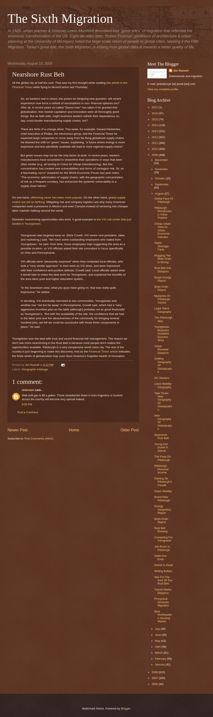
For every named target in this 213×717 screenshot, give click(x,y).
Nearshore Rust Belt (161, 436)
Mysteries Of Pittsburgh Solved (162, 299)
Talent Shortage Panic (161, 246)
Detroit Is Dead (163, 565)
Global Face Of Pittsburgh (163, 200)
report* (42, 172)
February (161, 658)
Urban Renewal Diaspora (161, 349)
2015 (155, 119)
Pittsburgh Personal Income (161, 469)
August (159, 193)
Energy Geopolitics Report (162, 509)
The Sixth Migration (60, 18)
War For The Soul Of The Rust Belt (163, 580)
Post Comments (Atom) (39, 438)
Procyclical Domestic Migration (161, 602)
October (160, 178)
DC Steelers (161, 378)
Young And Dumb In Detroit (161, 447)
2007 (155, 678)
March (159, 652)
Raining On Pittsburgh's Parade (163, 482)
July (158, 628)
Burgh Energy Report (162, 279)
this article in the (116, 82)
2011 (155, 143)
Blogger (125, 708)
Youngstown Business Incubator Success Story (161, 333)
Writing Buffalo (163, 571)
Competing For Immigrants (163, 539)
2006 (155, 684)
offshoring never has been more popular (56, 197)
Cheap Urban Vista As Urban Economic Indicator (162, 230)
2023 (155, 107)
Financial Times (22, 87)
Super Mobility (163, 491)
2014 (155, 125)
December (161, 160)
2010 (155, 149)
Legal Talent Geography (162, 310)
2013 (155, 131)
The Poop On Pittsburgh (162, 458)
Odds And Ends (160, 557)
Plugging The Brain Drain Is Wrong (162, 259)
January (160, 664)
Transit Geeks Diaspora (162, 591)
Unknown (28, 390)
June (158, 634)
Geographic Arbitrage (35, 369)
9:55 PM (27, 404)
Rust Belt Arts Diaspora (162, 269)
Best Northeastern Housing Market (163, 616)
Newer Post (18, 430)
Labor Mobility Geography (162, 385)
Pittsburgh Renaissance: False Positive (163, 212)
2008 (155, 672)
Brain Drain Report (161, 288)
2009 (155, 155)
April (158, 646)
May (158, 640)
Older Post (129, 430)
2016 (155, 113)
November (161, 169)
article (113, 351)
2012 (155, 137)
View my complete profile (162, 89)
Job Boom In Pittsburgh (162, 548)
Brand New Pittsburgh (162, 498)
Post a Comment (27, 412)
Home (74, 430)
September (161, 184)
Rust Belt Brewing (161, 529)
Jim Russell (181, 70)
